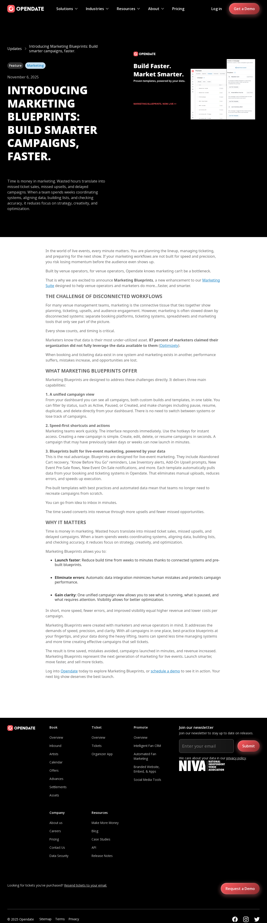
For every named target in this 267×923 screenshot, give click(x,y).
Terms (60, 919)
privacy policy (236, 758)
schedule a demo (165, 671)
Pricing (178, 8)
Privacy (73, 919)
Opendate (69, 671)
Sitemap (45, 919)
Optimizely (169, 345)
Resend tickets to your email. (85, 885)
